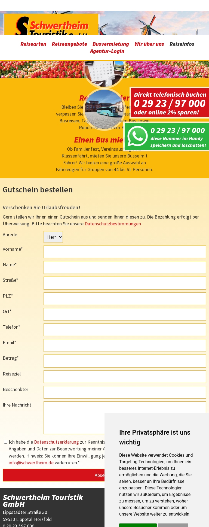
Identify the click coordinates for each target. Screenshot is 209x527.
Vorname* (13, 214)
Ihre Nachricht (17, 370)
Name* (10, 229)
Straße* (10, 245)
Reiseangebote (69, 8)
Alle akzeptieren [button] (138, 494)
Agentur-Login (107, 16)
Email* (9, 307)
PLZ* (8, 261)
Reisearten (33, 8)
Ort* (7, 276)
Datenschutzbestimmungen (113, 188)
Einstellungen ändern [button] (142, 506)
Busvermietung (111, 8)
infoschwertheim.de (31, 427)
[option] (104, 44)
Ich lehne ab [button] (173, 494)
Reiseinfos (182, 8)
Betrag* (11, 323)
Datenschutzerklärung (56, 407)
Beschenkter (15, 354)
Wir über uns (149, 8)
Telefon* (11, 292)
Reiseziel (12, 338)
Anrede (10, 199)
